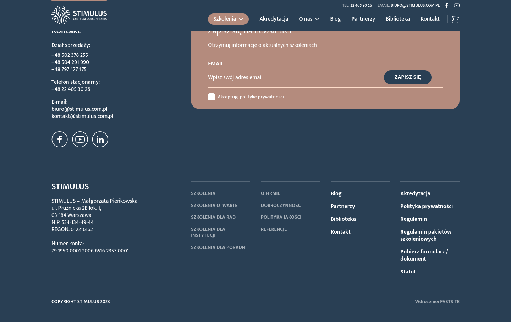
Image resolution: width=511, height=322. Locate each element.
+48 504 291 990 (70, 62)
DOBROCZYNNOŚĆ (281, 205)
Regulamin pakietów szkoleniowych (425, 235)
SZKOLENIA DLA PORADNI (219, 247)
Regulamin (413, 219)
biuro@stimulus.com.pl (415, 5)
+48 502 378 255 (69, 55)
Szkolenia (225, 19)
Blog (335, 19)
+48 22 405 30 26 (70, 89)
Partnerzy (363, 19)
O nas (305, 19)
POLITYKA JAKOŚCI (281, 217)
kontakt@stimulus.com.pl (82, 116)
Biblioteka (398, 19)
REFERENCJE (274, 229)
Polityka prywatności (426, 206)
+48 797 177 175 (69, 69)
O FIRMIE (270, 193)
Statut (408, 272)
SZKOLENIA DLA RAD (213, 217)
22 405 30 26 (361, 5)
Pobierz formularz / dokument (424, 255)
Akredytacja (273, 19)
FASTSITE (450, 302)
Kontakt (430, 19)
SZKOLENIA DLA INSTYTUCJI (208, 232)
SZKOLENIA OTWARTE (214, 205)
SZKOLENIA (203, 193)
